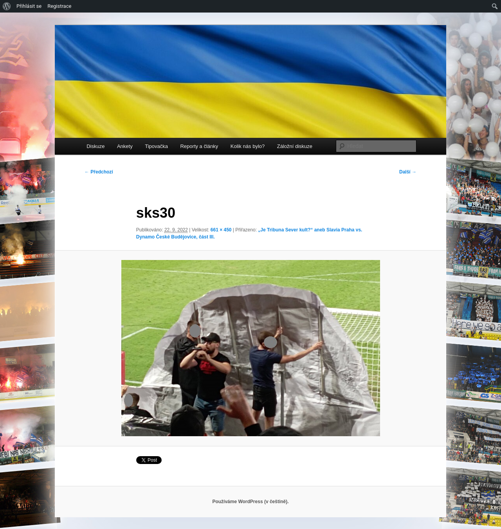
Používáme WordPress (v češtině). (250, 501)
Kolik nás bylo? (248, 146)
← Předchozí (99, 172)
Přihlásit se (28, 6)
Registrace (59, 6)
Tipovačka (156, 146)
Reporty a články (199, 146)
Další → (407, 172)
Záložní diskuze (294, 146)
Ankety (125, 146)
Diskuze (96, 146)
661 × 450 (221, 230)
